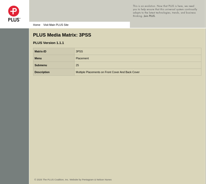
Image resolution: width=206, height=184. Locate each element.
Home (36, 24)
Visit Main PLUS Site (55, 24)
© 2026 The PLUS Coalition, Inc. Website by (58, 179)
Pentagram (88, 179)
